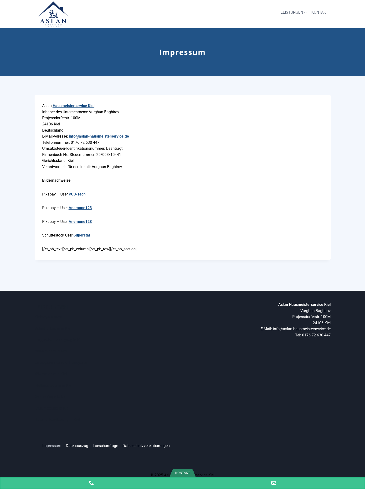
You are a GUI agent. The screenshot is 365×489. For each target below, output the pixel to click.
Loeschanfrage (105, 445)
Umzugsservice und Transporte (61, 362)
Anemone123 (80, 208)
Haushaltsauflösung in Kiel (57, 419)
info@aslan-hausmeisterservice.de (99, 136)
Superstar (81, 235)
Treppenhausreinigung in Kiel (59, 340)
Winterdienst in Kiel (51, 374)
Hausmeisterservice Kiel (73, 105)
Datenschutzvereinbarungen (146, 445)
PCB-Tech (77, 194)
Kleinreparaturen (48, 317)
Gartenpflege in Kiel (51, 397)
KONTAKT (319, 12)
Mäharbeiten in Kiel (51, 351)
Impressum (51, 445)
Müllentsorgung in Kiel (53, 385)
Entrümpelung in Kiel (52, 408)
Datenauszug (77, 445)
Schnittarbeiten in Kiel (53, 328)
